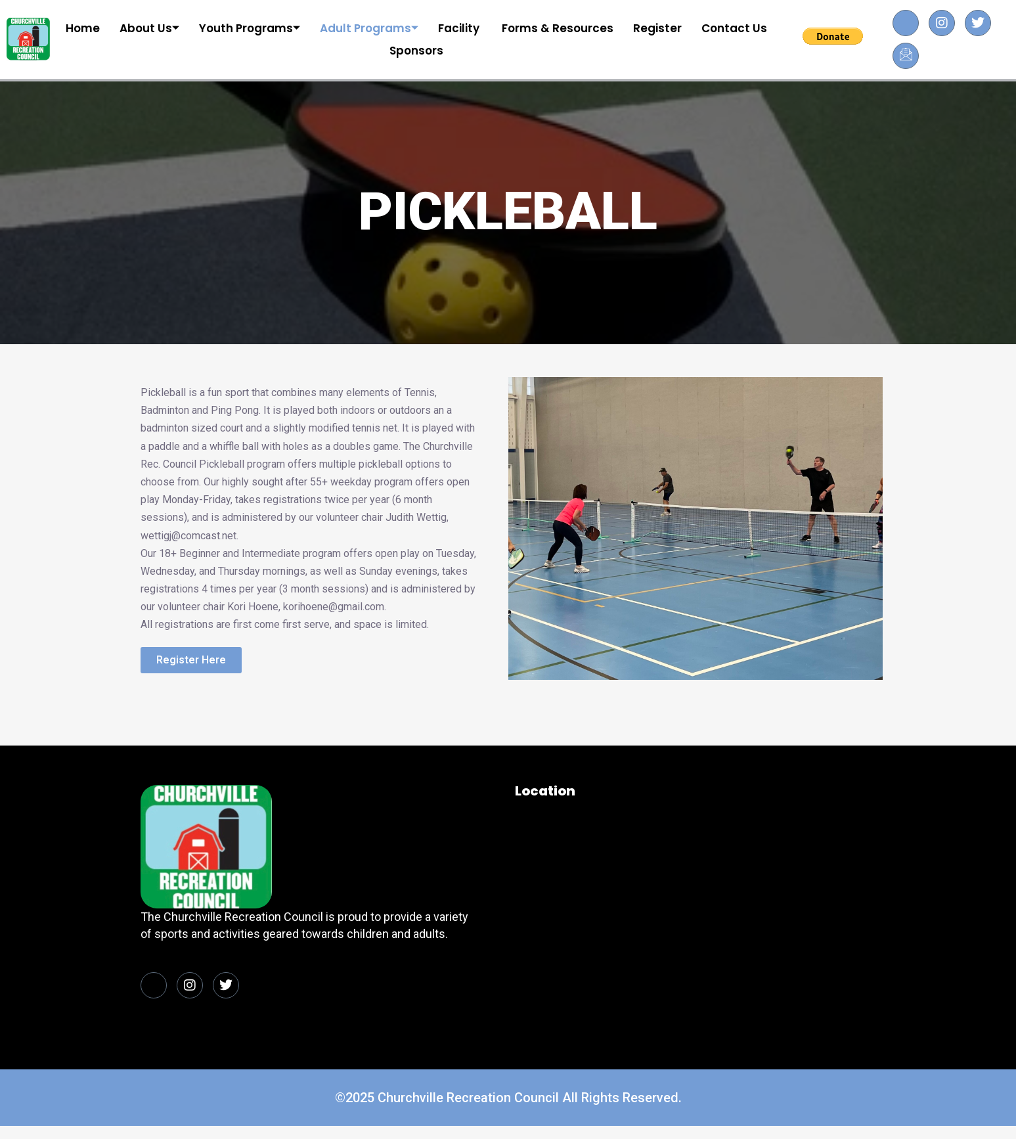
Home (83, 28)
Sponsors (416, 50)
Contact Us (734, 28)
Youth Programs (249, 28)
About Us (149, 28)
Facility (460, 28)
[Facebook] (906, 23)
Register (657, 28)
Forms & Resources (557, 28)
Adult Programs (369, 28)
